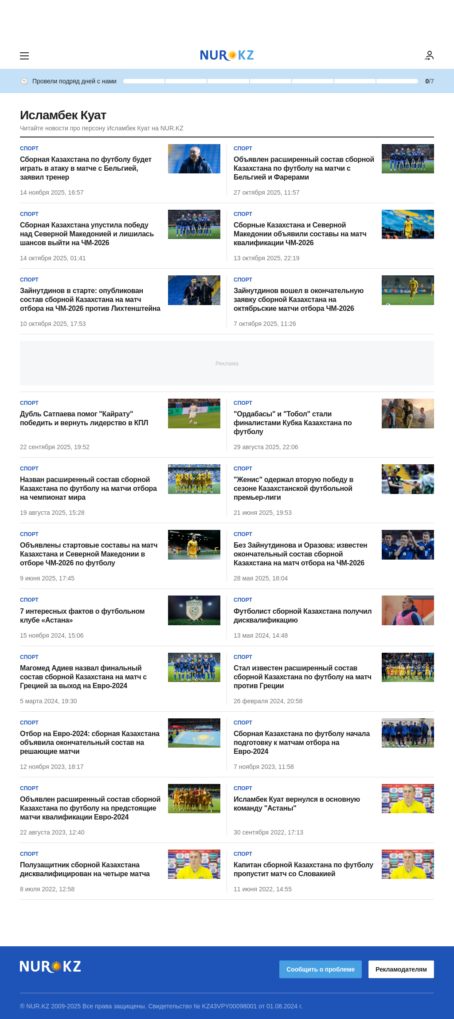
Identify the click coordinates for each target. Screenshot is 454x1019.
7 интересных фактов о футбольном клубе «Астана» (82, 615)
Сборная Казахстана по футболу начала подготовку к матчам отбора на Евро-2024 (302, 742)
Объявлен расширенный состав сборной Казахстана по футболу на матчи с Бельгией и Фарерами (304, 168)
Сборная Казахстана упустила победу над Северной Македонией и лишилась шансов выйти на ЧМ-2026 (87, 234)
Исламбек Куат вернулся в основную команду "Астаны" (297, 804)
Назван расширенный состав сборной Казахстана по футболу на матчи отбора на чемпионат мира (88, 488)
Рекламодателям (401, 969)
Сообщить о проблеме (320, 969)
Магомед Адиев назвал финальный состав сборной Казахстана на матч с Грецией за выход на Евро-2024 (83, 677)
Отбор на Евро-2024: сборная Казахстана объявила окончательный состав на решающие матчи (90, 742)
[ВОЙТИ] (429, 56)
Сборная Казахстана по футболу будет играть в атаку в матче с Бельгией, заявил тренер (86, 168)
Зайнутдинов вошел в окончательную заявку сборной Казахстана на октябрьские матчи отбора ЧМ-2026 (299, 299)
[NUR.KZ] (227, 55)
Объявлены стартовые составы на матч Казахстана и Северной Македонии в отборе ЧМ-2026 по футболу (88, 554)
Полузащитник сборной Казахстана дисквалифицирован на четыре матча (85, 869)
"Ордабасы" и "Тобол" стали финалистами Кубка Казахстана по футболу (293, 422)
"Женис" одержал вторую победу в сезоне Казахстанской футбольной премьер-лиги (293, 488)
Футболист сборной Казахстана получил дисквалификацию (303, 615)
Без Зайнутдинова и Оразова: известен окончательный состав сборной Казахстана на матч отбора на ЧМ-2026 (300, 554)
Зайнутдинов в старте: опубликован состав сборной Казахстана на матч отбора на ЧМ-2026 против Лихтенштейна (90, 299)
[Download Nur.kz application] (227, 21)
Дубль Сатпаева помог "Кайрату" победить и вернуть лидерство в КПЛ (84, 418)
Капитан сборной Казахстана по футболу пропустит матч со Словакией (303, 869)
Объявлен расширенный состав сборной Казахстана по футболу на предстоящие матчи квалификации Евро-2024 (90, 808)
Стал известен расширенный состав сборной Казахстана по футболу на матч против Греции (303, 677)
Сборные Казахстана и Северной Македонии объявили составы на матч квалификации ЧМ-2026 (300, 234)
